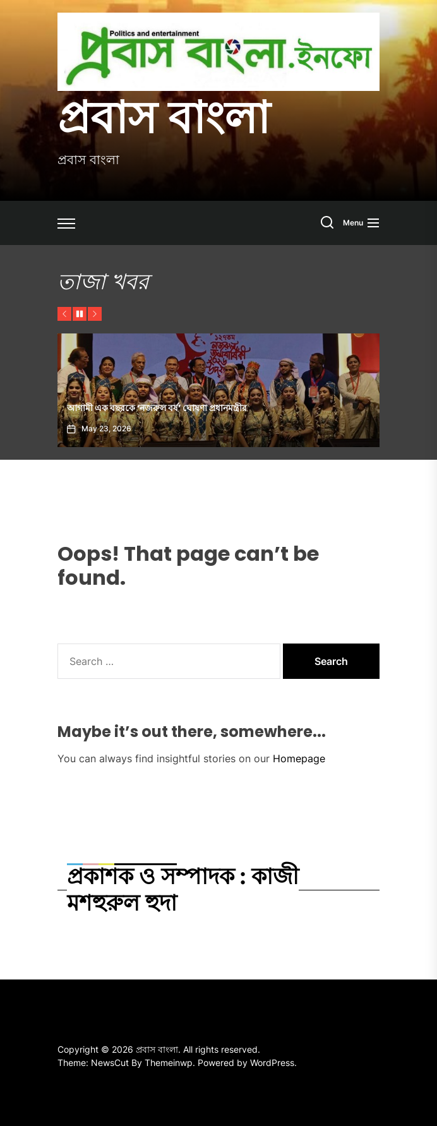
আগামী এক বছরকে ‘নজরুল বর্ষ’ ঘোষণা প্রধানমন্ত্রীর (157, 408)
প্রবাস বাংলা (163, 117)
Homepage (299, 758)
